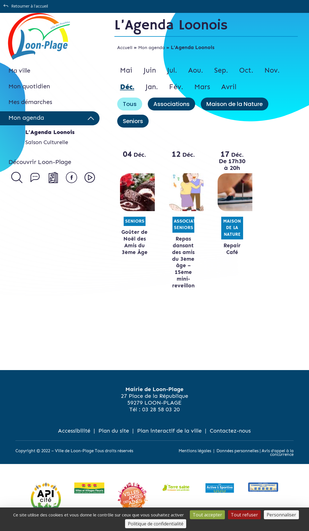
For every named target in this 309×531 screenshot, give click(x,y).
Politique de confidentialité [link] (155, 524)
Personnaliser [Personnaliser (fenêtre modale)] (281, 515)
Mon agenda (151, 47)
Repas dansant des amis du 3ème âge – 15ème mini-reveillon (183, 262)
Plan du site (113, 430)
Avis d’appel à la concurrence (278, 452)
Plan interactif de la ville (169, 430)
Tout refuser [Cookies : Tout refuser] (244, 515)
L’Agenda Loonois (50, 132)
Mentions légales (195, 450)
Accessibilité (74, 430)
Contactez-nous (230, 430)
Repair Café (232, 248)
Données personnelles (237, 450)
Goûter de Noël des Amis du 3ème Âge (134, 242)
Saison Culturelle (46, 142)
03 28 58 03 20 (161, 409)
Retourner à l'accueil (29, 6)
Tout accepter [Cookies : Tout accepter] (207, 515)
